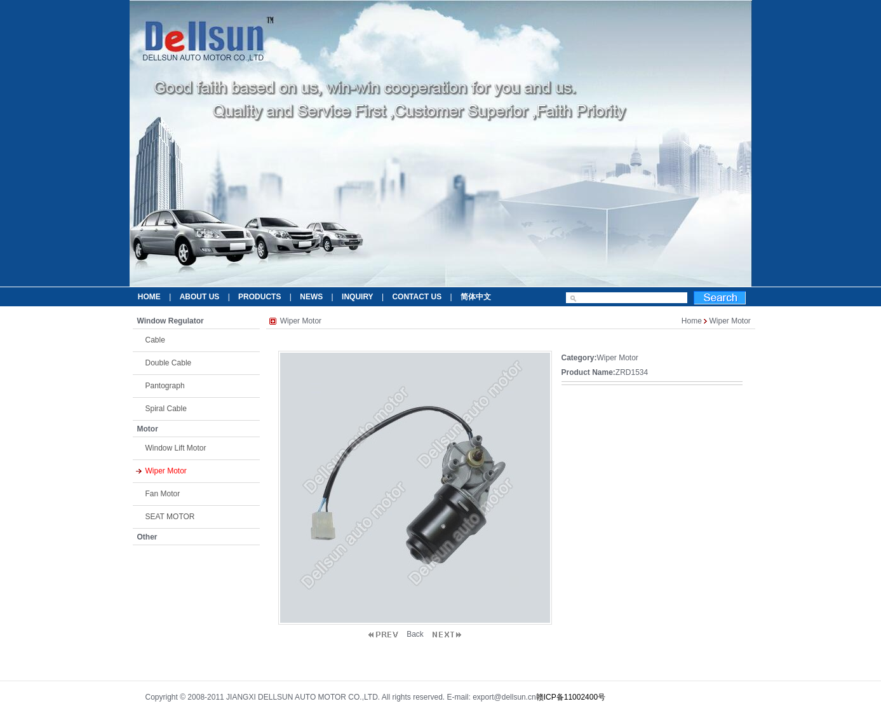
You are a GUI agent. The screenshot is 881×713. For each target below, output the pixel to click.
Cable (155, 340)
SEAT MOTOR (170, 516)
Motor (147, 428)
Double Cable (168, 362)
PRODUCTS (259, 296)
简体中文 (476, 296)
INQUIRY (357, 296)
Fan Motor (162, 493)
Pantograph (165, 385)
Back (415, 634)
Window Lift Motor (175, 448)
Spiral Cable (166, 408)
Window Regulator (170, 320)
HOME (149, 296)
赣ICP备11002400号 (570, 697)
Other (147, 537)
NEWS (311, 296)
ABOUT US (200, 296)
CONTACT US (416, 296)
